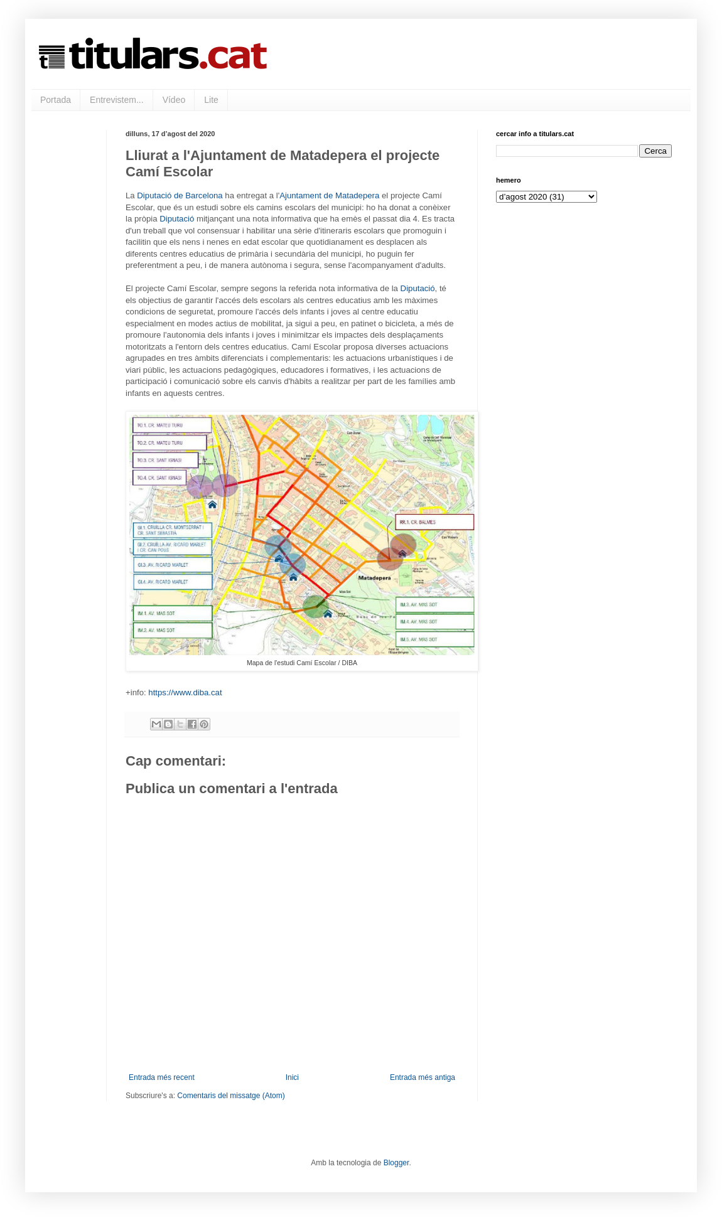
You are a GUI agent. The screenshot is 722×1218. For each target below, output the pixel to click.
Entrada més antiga (422, 1077)
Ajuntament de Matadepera (329, 195)
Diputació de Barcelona (179, 195)
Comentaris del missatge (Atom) (230, 1095)
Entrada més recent (162, 1077)
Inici (292, 1077)
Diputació (176, 218)
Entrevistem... (117, 100)
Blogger (396, 1162)
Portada (55, 100)
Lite (211, 100)
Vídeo (174, 100)
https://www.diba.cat (185, 692)
